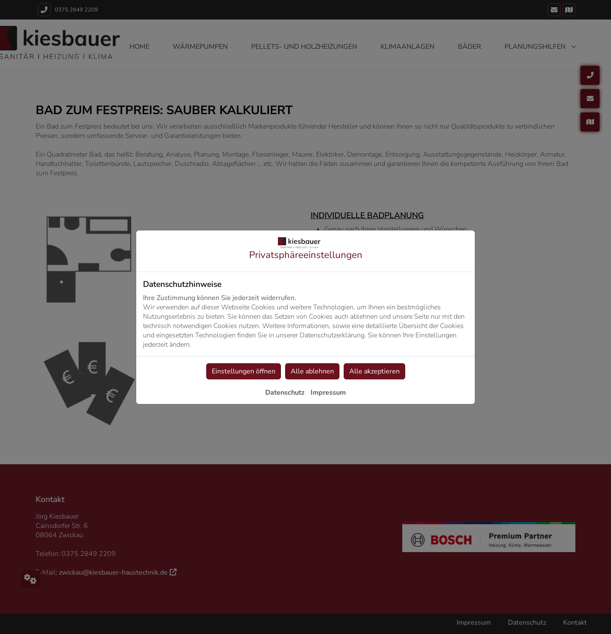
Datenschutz (285, 392)
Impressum (328, 392)
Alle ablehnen (312, 371)
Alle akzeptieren (374, 371)
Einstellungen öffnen (243, 371)
